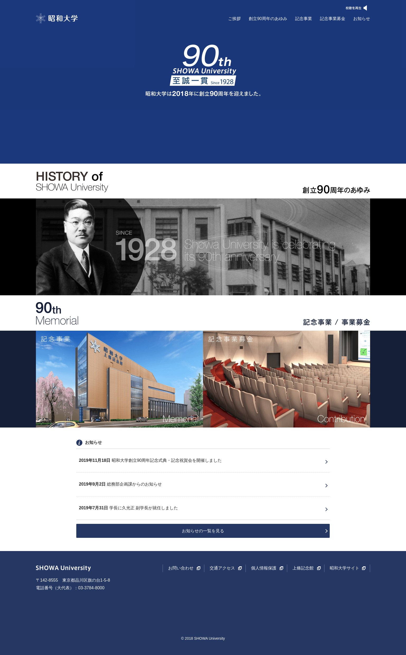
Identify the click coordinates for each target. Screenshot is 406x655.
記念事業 (303, 18)
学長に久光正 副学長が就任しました (128, 508)
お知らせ (361, 18)
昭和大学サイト (344, 568)
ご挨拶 (234, 18)
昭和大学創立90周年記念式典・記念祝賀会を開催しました (150, 460)
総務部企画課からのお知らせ (120, 484)
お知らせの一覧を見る (203, 531)
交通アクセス (222, 568)
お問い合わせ (180, 568)
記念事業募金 (332, 18)
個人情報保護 (263, 568)
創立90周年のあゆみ (268, 18)
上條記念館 (303, 568)
